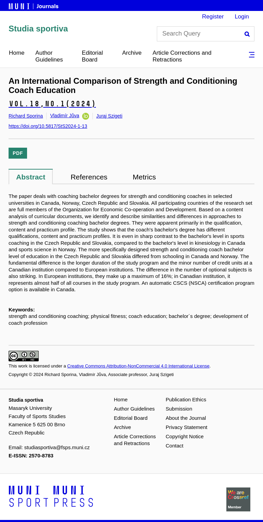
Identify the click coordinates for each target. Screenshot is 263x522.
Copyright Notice (185, 436)
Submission (179, 409)
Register (213, 16)
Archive (132, 53)
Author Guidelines (49, 56)
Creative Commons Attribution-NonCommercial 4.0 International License (138, 366)
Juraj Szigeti (109, 116)
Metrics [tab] (144, 177)
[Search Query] (205, 33)
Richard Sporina (26, 116)
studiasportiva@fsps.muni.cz (57, 447)
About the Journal (186, 418)
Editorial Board (92, 56)
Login (242, 16)
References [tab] (89, 177)
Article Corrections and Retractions (181, 56)
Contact (175, 446)
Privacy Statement (187, 427)
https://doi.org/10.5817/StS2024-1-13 (48, 126)
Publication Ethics (186, 399)
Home (16, 53)
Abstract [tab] (30, 177)
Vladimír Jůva (64, 115)
